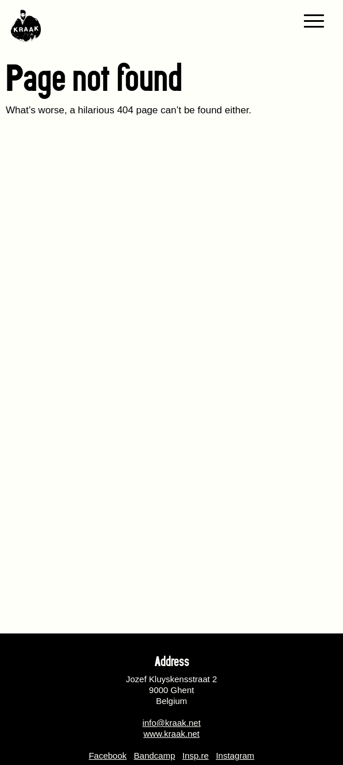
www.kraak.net (171, 734)
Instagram (235, 755)
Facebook (108, 755)
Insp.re (195, 755)
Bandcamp (155, 755)
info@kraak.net (171, 723)
